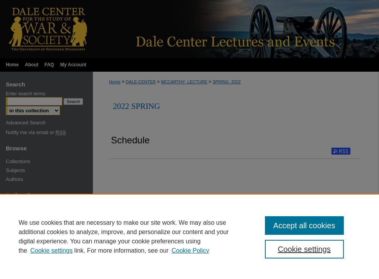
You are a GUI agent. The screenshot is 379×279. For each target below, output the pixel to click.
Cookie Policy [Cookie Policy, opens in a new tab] (190, 250)
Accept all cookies (304, 225)
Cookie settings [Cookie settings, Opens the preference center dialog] (304, 249)
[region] (189, 236)
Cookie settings (51, 250)
